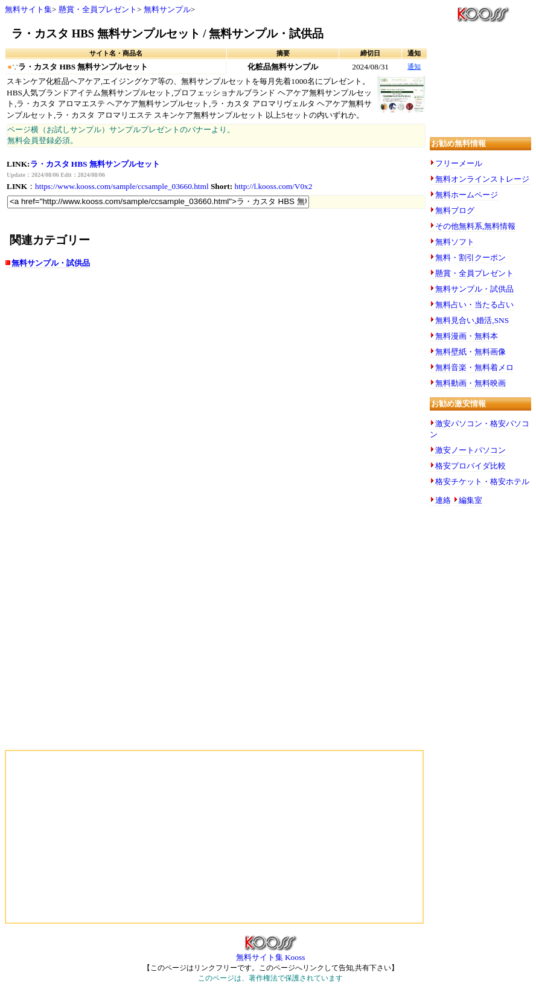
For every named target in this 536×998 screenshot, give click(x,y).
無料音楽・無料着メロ (474, 367)
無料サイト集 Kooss (270, 953)
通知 (414, 66)
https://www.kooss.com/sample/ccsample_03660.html (122, 186)
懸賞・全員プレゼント (98, 9)
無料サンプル (167, 9)
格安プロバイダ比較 (470, 465)
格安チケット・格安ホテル (482, 481)
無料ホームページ (466, 194)
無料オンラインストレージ (482, 179)
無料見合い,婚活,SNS (472, 320)
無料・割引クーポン (470, 257)
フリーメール (458, 163)
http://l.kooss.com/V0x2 (274, 186)
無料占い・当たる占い (474, 304)
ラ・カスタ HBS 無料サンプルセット (95, 163)
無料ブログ (454, 210)
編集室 (470, 500)
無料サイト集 (28, 9)
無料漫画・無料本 (466, 336)
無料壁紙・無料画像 (470, 351)
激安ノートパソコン (470, 450)
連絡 (443, 500)
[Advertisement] (125, 373)
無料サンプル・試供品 (50, 262)
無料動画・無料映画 (470, 383)
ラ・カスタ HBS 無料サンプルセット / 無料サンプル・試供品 (167, 33)
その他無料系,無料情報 (475, 226)
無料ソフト (454, 241)
